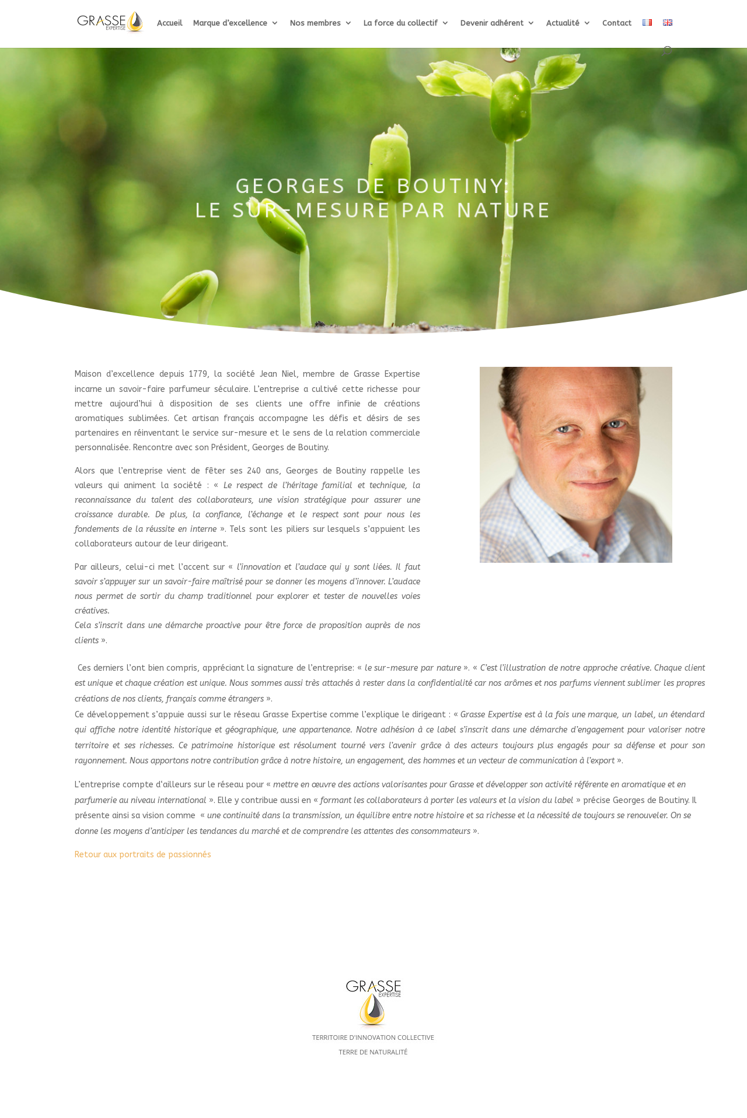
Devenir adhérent (491, 23)
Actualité (563, 23)
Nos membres (315, 23)
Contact (616, 23)
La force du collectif (401, 23)
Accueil (169, 23)
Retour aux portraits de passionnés (143, 855)
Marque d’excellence (230, 23)
